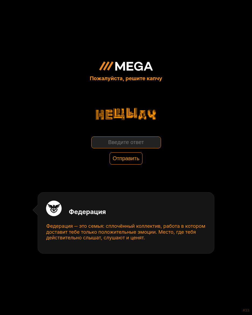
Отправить (126, 158)
